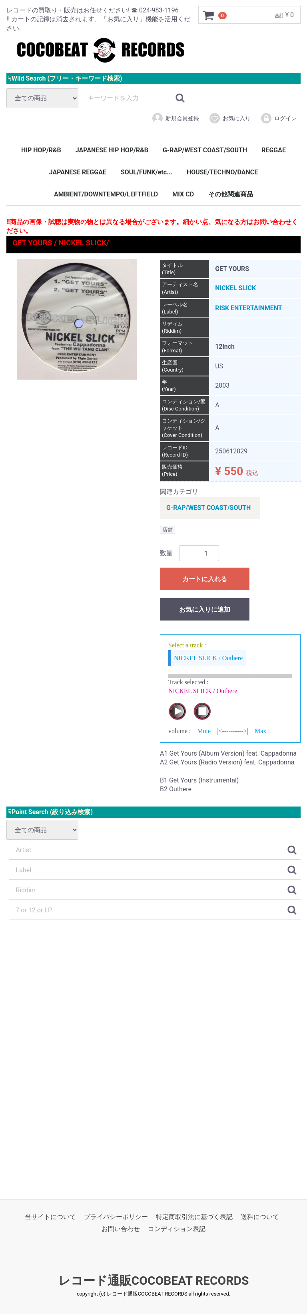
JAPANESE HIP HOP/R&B (112, 150)
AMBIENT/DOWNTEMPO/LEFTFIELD (106, 194)
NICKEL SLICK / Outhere (208, 658)
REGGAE (273, 150)
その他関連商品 (230, 194)
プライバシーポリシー (116, 1217)
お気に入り (230, 118)
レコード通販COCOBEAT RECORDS (153, 1281)
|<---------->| (232, 731)
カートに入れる (204, 579)
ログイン (278, 118)
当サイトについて (50, 1217)
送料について (260, 1217)
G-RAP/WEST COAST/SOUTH (205, 150)
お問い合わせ (121, 1229)
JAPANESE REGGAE (77, 172)
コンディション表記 (176, 1229)
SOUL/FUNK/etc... (146, 172)
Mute (204, 731)
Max (260, 731)
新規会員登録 (175, 118)
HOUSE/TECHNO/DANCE (222, 172)
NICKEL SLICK (235, 288)
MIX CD (183, 194)
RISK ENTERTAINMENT (248, 308)
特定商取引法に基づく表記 (194, 1217)
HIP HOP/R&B (41, 150)
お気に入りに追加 (204, 610)
